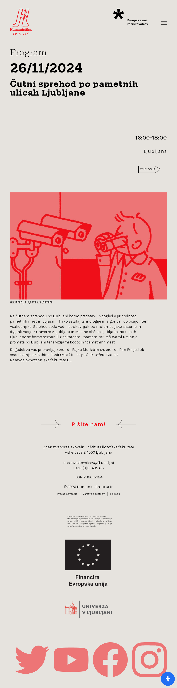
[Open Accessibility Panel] (168, 679)
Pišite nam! (88, 424)
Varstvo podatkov (94, 493)
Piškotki (115, 493)
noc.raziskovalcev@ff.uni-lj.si (88, 462)
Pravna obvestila (67, 493)
